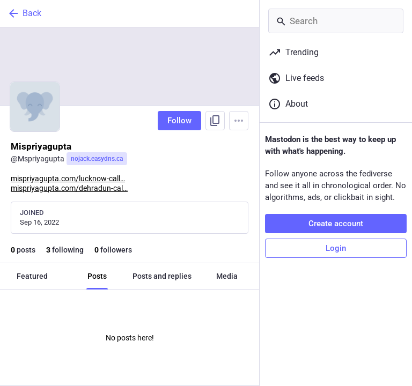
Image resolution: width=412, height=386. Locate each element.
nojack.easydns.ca (97, 158)
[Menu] (238, 120)
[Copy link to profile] (215, 120)
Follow (179, 120)
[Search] (335, 21)
